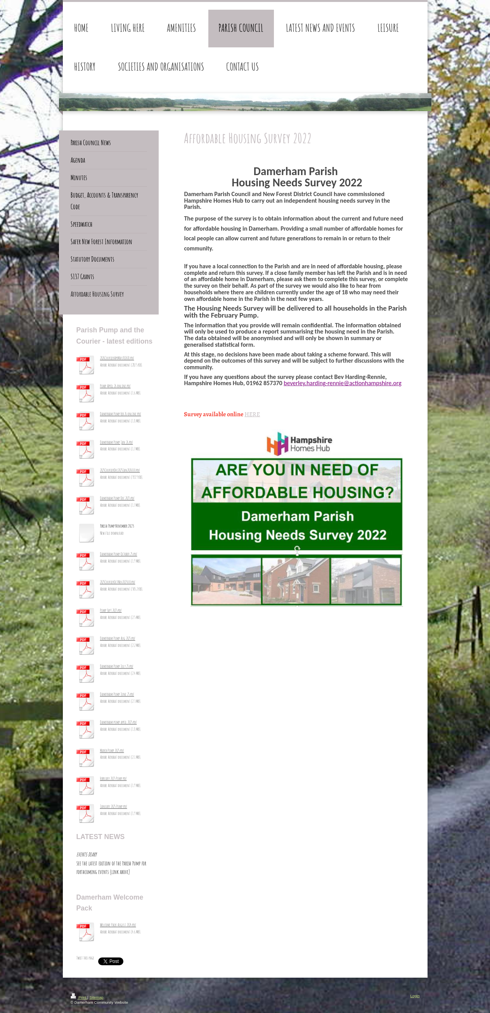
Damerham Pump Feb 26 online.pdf (120, 414)
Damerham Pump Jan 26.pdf (116, 442)
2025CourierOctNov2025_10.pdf (117, 582)
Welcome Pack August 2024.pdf (118, 925)
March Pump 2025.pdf (112, 750)
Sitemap (96, 997)
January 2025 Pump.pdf (113, 806)
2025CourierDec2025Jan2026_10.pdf (120, 470)
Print (79, 997)
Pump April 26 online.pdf (115, 386)
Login (415, 996)
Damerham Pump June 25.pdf (117, 694)
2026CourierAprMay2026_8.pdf (117, 358)
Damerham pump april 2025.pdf (118, 722)
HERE (252, 414)
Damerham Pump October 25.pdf (118, 554)
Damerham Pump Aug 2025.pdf (117, 638)
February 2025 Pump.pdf (113, 778)
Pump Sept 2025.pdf (111, 610)
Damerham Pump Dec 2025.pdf (117, 498)
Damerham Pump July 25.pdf (116, 666)
